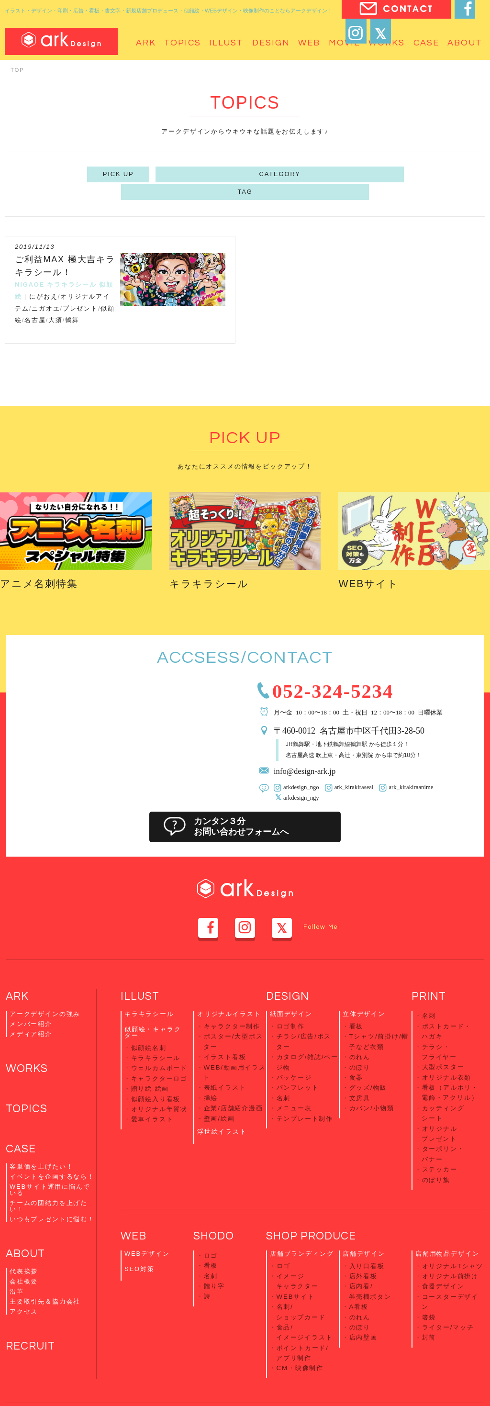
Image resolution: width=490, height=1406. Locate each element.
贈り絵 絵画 (150, 1065)
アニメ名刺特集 (44, 563)
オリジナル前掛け (450, 1241)
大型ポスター (443, 1043)
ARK (18, 977)
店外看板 (363, 1241)
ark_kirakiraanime (406, 769)
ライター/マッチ (448, 1288)
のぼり (359, 1044)
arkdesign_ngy (300, 778)
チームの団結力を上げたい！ (49, 1190)
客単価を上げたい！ (41, 1151)
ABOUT (27, 1239)
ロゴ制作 (291, 1006)
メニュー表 (294, 1081)
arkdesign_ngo (300, 769)
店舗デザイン (364, 1220)
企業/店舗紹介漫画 (233, 1081)
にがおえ (43, 276)
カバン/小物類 (371, 1081)
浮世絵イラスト (222, 1103)
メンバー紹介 (31, 1005)
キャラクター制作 (232, 1006)
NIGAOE (30, 264)
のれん (359, 1034)
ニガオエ (46, 288)
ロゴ (211, 1222)
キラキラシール (72, 264)
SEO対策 (139, 1235)
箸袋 (429, 1278)
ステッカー (439, 1136)
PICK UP (175, 174)
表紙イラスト (225, 1062)
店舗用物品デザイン (447, 1220)
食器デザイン (443, 1250)
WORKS (28, 1051)
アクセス (24, 1297)
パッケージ (294, 1053)
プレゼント (80, 288)
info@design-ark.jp (307, 752)
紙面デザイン (291, 995)
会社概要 (24, 1266)
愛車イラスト (152, 1093)
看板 (356, 1006)
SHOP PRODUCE (313, 1203)
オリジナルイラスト (229, 995)
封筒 (429, 1297)
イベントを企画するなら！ (52, 1161)
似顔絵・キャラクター (152, 1013)
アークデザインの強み (45, 995)
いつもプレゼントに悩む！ (52, 1203)
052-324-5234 (340, 671)
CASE (21, 1133)
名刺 (284, 1072)
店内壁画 (363, 1297)
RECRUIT (32, 1332)
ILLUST (141, 977)
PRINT (429, 977)
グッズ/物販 (368, 1062)
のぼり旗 (436, 1145)
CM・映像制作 (300, 1325)
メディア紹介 (31, 1015)
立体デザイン (364, 995)
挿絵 (211, 1072)
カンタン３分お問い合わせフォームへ (244, 808)
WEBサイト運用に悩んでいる (50, 1174)
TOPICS (27, 1092)
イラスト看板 (225, 1034)
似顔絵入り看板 (156, 1074)
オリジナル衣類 (447, 1052)
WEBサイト (372, 563)
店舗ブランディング (302, 1220)
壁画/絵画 (219, 1090)
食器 (356, 1053)
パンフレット (298, 1062)
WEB (134, 1203)
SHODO (214, 1203)
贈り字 (214, 1249)
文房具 (359, 1072)
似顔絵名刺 (149, 1027)
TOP (18, 70)
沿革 (17, 1276)
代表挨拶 (24, 1256)
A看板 (358, 1269)
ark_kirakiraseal (351, 769)
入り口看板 (367, 1232)
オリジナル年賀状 (159, 1083)
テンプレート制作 (305, 1090)
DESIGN (288, 977)
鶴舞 (72, 300)
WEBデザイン (146, 1220)
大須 (55, 300)
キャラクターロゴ (159, 1056)
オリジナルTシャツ (452, 1232)
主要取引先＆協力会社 (45, 1286)
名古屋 (34, 300)
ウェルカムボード (159, 1046)
